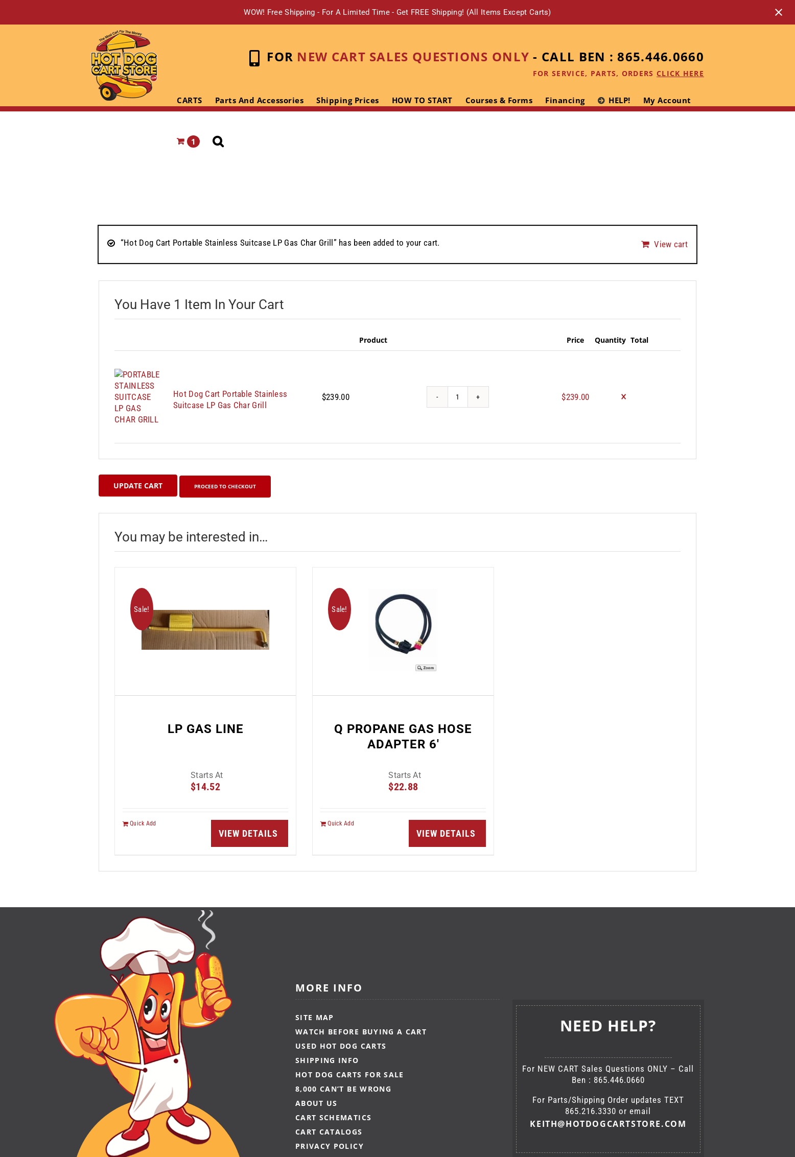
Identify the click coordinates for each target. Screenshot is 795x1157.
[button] (218, 141)
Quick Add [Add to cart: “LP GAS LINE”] (143, 809)
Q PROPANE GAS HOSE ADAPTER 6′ (403, 722)
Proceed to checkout (236, 472)
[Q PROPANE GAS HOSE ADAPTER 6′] (403, 617)
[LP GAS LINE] (205, 617)
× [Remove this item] (623, 389)
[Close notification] (779, 12)
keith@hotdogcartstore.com (608, 1110)
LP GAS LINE (206, 714)
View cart (671, 243)
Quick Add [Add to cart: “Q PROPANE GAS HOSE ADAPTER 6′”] (341, 809)
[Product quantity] (458, 389)
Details (259, 819)
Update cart (137, 472)
